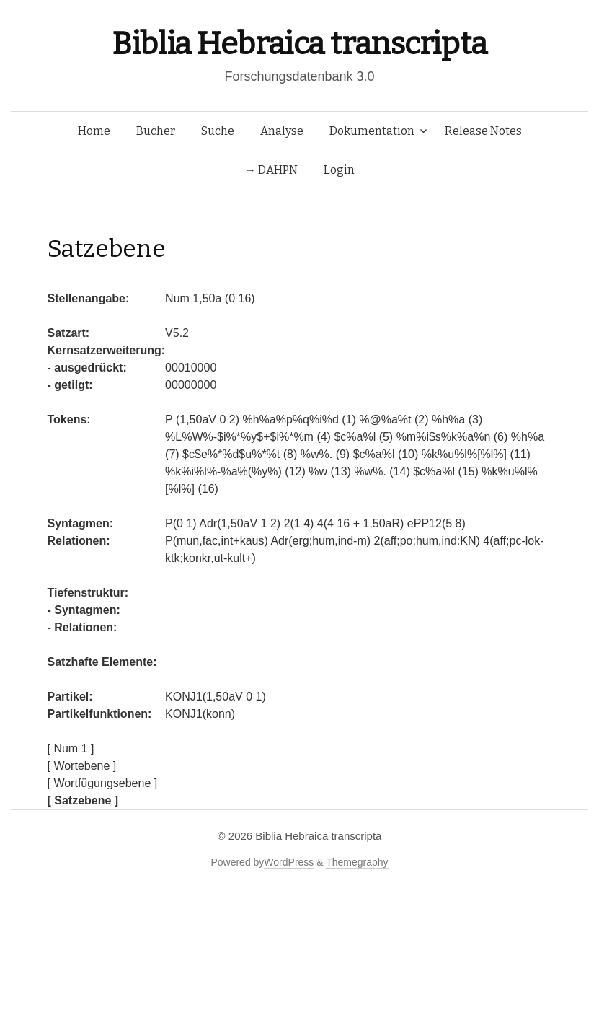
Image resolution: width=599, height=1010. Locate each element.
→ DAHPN (271, 170)
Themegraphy (357, 862)
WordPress (289, 862)
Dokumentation (371, 131)
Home (94, 131)
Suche (217, 131)
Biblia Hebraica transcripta (299, 43)
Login (339, 170)
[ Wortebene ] (82, 766)
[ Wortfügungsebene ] (103, 783)
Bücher (155, 131)
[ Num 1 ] (71, 748)
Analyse (281, 131)
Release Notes (483, 131)
